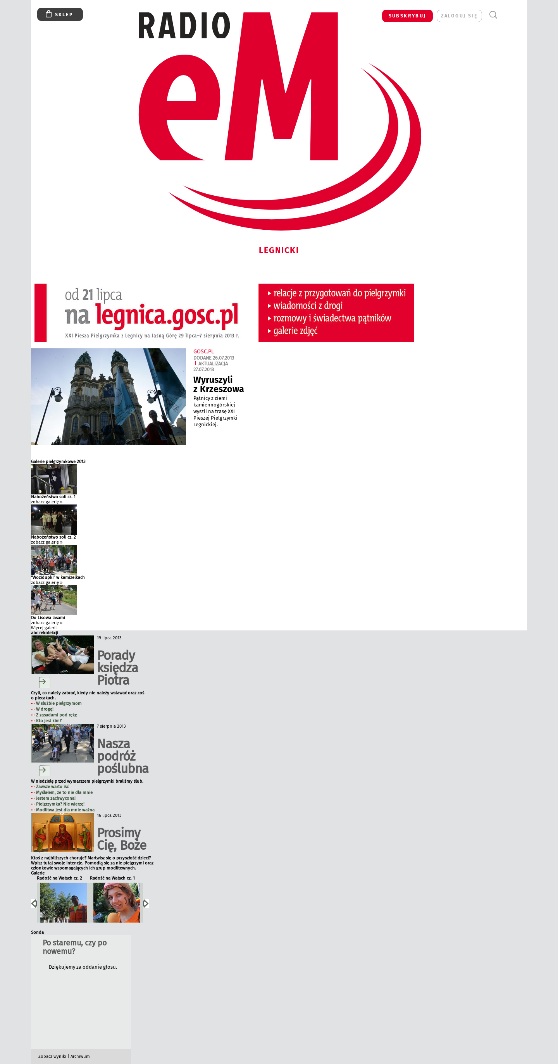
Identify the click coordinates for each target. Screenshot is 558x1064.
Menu (507, 15)
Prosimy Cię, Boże (121, 839)
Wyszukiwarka (493, 15)
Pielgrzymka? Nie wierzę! (60, 804)
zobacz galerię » (46, 501)
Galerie (38, 873)
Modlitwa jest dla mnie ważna (65, 810)
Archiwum (80, 1056)
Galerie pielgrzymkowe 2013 (58, 461)
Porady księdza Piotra (117, 668)
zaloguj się (459, 16)
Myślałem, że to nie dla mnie (64, 792)
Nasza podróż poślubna (122, 756)
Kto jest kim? (49, 720)
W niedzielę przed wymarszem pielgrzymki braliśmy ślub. (87, 781)
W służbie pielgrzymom (59, 703)
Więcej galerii (44, 627)
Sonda (37, 932)
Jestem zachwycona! (56, 798)
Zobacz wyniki (52, 1056)
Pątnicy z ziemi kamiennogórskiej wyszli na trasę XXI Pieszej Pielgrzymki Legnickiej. (215, 411)
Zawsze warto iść (52, 786)
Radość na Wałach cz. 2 (59, 878)
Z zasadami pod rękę (56, 715)
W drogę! (44, 709)
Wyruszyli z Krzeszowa (218, 384)
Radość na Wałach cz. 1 (112, 878)
